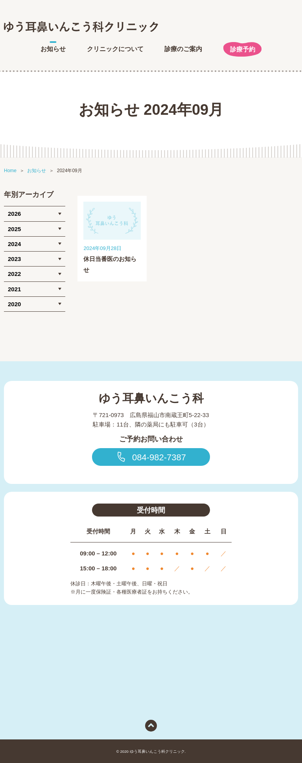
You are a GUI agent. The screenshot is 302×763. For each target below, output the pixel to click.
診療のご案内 (183, 49)
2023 (14, 259)
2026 (14, 213)
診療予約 (242, 49)
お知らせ (53, 49)
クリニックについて (115, 49)
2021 (14, 289)
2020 (14, 304)
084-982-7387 (151, 457)
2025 (14, 229)
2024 (14, 244)
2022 (14, 273)
